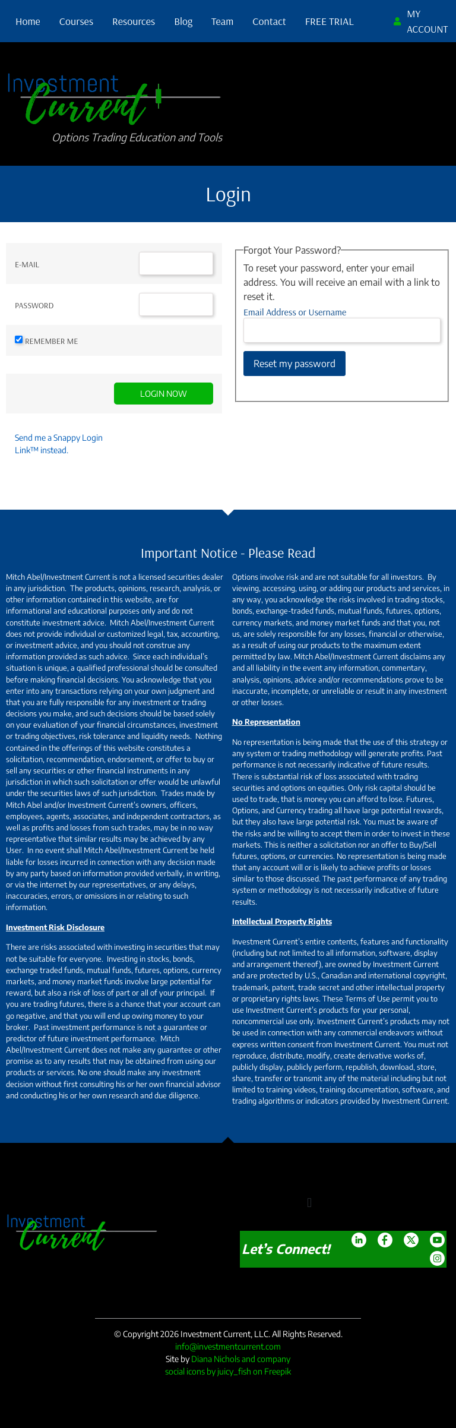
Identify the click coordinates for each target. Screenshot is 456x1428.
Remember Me (51, 341)
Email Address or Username (294, 312)
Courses (76, 21)
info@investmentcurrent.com (228, 1346)
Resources (133, 21)
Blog (183, 21)
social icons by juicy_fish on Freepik (228, 1371)
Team (222, 21)
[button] (309, 1203)
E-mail (27, 264)
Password (34, 305)
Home (27, 21)
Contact (269, 21)
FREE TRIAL (329, 21)
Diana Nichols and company (240, 1359)
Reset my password (294, 363)
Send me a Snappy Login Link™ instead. (59, 443)
